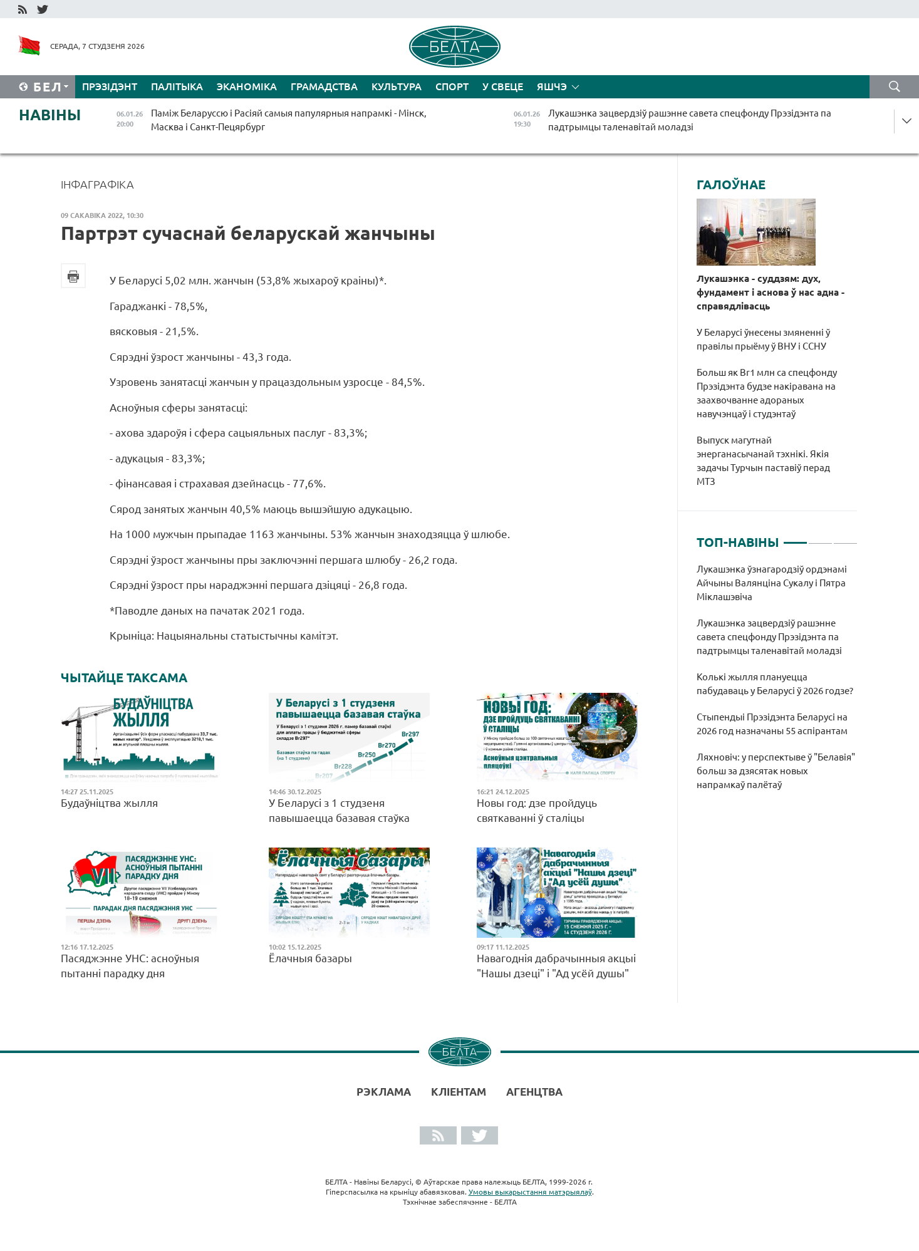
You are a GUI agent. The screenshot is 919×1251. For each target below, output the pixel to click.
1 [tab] (795, 537)
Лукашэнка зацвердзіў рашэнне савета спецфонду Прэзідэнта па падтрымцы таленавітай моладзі (769, 637)
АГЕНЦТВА (534, 1092)
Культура (396, 86)
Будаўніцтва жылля (109, 803)
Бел (48, 87)
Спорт (452, 86)
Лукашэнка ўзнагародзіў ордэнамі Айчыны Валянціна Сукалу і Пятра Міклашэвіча (772, 583)
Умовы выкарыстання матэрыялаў (530, 1192)
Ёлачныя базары (310, 958)
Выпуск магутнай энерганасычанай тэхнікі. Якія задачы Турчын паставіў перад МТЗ (763, 461)
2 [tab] (820, 537)
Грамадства (324, 86)
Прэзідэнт (109, 86)
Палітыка (177, 86)
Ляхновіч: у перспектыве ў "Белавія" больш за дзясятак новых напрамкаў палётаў (776, 771)
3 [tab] (845, 537)
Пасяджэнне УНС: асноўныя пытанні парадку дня (130, 965)
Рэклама (383, 1092)
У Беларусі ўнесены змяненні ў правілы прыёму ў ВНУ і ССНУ (763, 339)
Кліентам (458, 1092)
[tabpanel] (777, 683)
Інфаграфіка (97, 184)
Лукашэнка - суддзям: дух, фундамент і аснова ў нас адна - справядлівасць (770, 292)
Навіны (50, 114)
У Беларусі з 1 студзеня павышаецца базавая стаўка (339, 810)
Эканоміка (247, 86)
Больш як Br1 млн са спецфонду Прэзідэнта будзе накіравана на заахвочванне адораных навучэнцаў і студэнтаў (767, 393)
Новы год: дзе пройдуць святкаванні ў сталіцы (537, 810)
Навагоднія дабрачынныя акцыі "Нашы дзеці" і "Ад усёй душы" (556, 965)
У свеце (502, 86)
